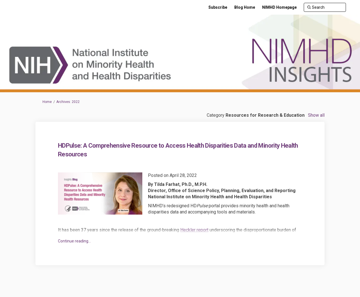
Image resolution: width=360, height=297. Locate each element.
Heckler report (194, 230)
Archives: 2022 (68, 102)
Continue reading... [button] (74, 241)
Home (47, 102)
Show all (316, 115)
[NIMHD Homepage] (279, 7)
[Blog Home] (244, 7)
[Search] (325, 7)
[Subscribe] (218, 7)
